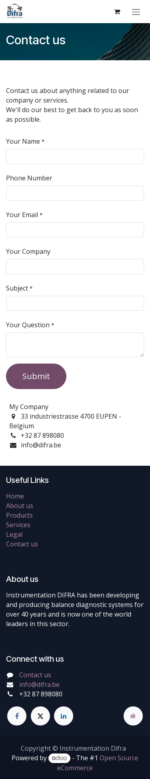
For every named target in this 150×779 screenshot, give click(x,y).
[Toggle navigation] (136, 11)
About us (19, 505)
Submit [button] (36, 376)
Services (18, 524)
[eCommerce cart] (117, 12)
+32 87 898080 (40, 694)
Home (15, 496)
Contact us (22, 544)
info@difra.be (39, 684)
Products (19, 515)
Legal (14, 534)
